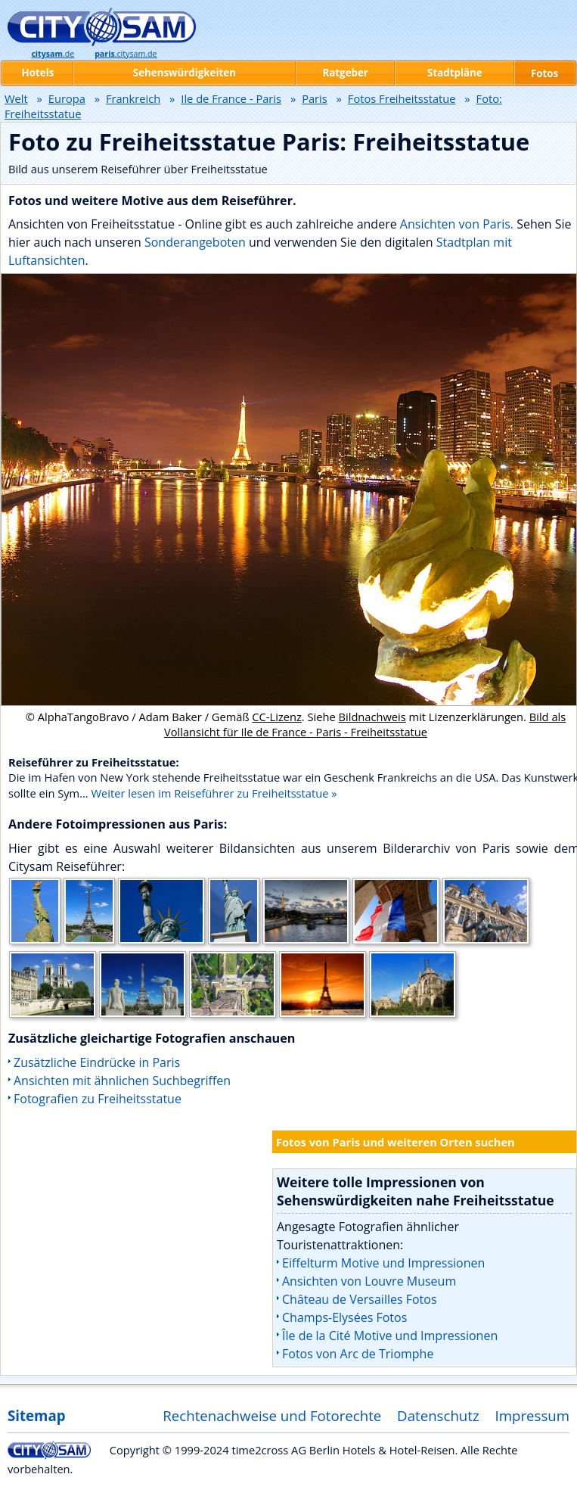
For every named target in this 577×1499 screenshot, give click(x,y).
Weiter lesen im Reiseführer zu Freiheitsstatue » (214, 793)
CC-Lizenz (277, 716)
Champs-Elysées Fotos (344, 1317)
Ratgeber (345, 72)
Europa (66, 98)
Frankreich (133, 98)
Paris (314, 98)
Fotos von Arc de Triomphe (357, 1353)
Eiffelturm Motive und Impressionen (383, 1263)
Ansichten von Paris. (456, 224)
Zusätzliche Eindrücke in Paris (97, 1062)
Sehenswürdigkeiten (184, 72)
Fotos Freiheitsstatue (402, 98)
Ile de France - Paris (231, 98)
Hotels (38, 72)
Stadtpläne (454, 72)
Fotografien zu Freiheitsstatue (97, 1098)
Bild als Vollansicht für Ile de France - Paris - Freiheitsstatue (365, 724)
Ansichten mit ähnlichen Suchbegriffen (122, 1080)
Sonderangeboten (196, 242)
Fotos (544, 73)
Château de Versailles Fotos (359, 1299)
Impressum (532, 1415)
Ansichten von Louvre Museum (369, 1281)
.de (52, 53)
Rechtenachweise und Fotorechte (272, 1415)
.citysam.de (126, 53)
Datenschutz (438, 1415)
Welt (16, 98)
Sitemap (36, 1415)
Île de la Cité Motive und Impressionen (390, 1335)
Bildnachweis (372, 716)
